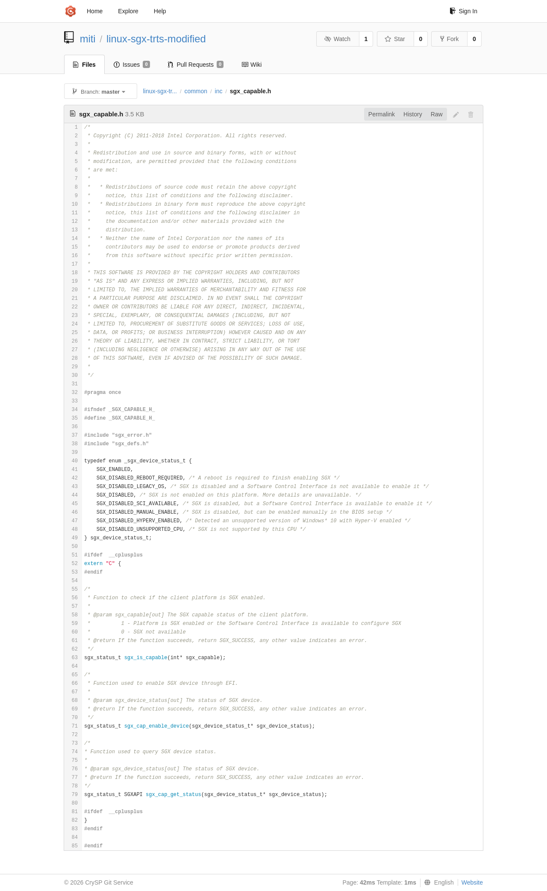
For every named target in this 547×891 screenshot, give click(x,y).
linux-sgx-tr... (160, 91)
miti (88, 38)
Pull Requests (196, 64)
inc (219, 91)
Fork (449, 39)
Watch (337, 39)
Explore (128, 11)
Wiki (251, 64)
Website (472, 882)
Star (395, 39)
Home (95, 11)
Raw (437, 114)
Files (84, 64)
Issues (132, 64)
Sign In (463, 11)
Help (160, 11)
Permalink (381, 114)
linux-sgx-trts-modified (156, 38)
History (412, 114)
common (195, 91)
